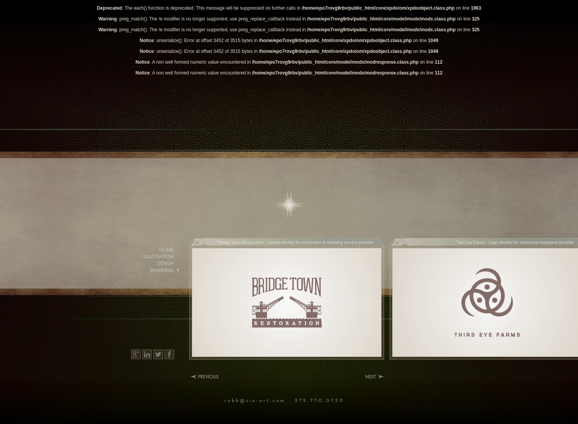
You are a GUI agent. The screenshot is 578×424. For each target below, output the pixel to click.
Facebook (169, 354)
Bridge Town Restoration (241, 242)
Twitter (158, 354)
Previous (206, 376)
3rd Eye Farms (471, 242)
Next (374, 376)
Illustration (156, 256)
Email (258, 400)
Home (289, 205)
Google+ (136, 354)
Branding (156, 270)
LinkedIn (147, 354)
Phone (321, 400)
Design (156, 263)
